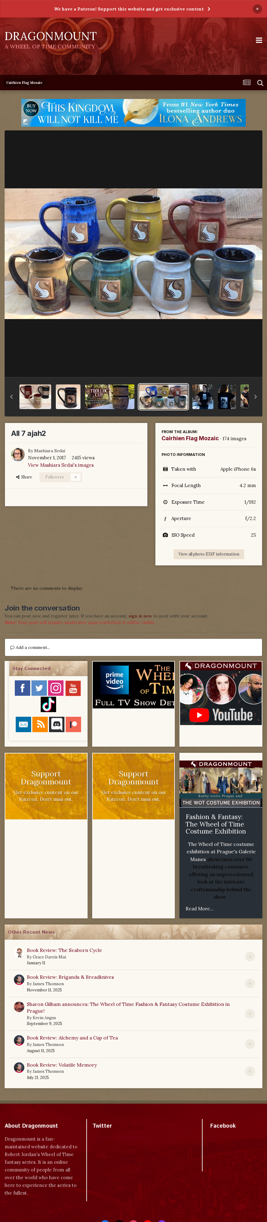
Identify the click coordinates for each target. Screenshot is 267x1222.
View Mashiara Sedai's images (61, 465)
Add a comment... (30, 647)
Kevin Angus (44, 1017)
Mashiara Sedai (49, 450)
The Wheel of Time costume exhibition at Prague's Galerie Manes (221, 851)
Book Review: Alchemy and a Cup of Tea (72, 1038)
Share (24, 477)
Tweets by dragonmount (119, 1137)
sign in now (140, 616)
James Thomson (48, 983)
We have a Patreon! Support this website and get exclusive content (129, 9)
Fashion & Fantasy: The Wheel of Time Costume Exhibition (216, 824)
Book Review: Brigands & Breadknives (70, 977)
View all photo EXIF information (209, 554)
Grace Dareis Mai (49, 957)
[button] (11, 397)
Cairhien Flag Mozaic (190, 438)
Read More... (200, 909)
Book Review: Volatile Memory (62, 1065)
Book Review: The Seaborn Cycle (64, 950)
